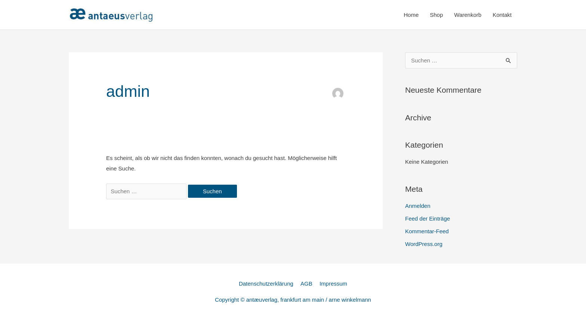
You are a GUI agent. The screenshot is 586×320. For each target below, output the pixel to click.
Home (411, 15)
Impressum (333, 283)
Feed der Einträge (427, 218)
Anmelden (418, 206)
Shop (436, 15)
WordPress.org (423, 244)
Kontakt (502, 15)
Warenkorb (467, 15)
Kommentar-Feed (427, 231)
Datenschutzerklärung (266, 283)
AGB (306, 283)
